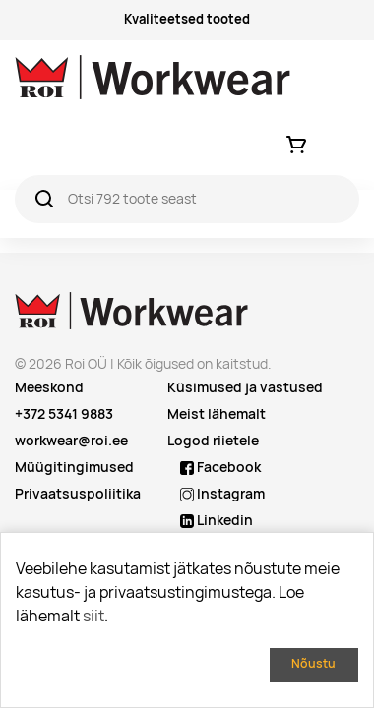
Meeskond (49, 387)
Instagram (222, 493)
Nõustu (313, 663)
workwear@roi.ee (71, 440)
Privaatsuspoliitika (78, 493)
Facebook (220, 467)
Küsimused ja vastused (245, 387)
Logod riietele (213, 440)
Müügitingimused (74, 467)
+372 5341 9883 (64, 414)
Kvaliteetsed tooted (187, 19)
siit (93, 616)
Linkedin (216, 520)
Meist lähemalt (216, 414)
